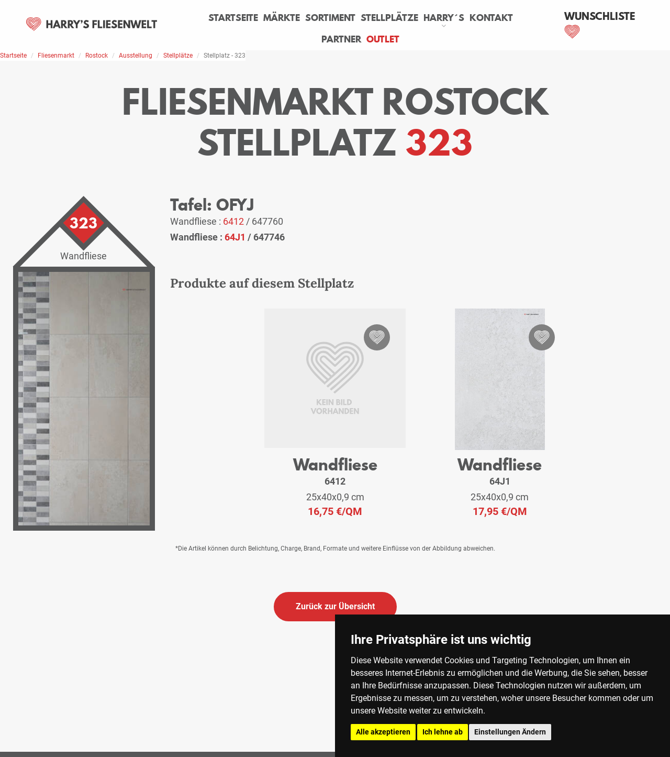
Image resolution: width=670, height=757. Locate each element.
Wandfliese (335, 464)
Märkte (281, 18)
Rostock (96, 55)
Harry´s (443, 18)
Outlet (382, 39)
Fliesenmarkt (56, 55)
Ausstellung (135, 55)
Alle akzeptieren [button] (383, 732)
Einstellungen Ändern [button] (510, 732)
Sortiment (330, 18)
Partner (341, 39)
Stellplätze (389, 18)
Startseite (233, 18)
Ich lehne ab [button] (442, 732)
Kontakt (491, 18)
